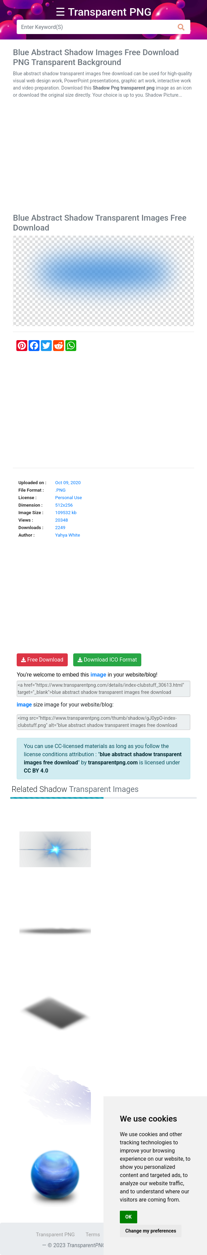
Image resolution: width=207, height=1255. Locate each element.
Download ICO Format (107, 659)
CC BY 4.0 (36, 770)
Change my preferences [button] (150, 1231)
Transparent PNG (55, 1235)
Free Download (42, 659)
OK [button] (128, 1217)
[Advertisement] (103, 157)
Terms (93, 1235)
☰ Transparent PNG (103, 11)
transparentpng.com (113, 762)
